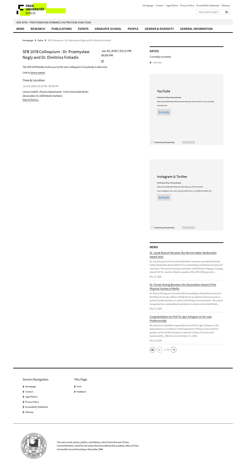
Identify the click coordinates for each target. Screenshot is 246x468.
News (20, 29)
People (133, 29)
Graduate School (108, 29)
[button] (152, 350)
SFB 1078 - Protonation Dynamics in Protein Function (53, 22)
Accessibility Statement (207, 5)
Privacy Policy (187, 5)
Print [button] (79, 386)
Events (83, 29)
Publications (61, 29)
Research (38, 29)
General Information (196, 29)
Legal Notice (172, 5)
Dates (40, 40)
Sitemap (226, 5)
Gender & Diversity (159, 29)
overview (156, 62)
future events (37, 72)
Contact (159, 5)
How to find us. (31, 99)
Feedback (81, 391)
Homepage (148, 5)
